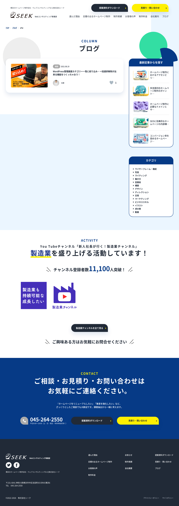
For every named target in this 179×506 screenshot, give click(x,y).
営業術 (138, 182)
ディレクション (142, 192)
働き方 (138, 179)
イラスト (139, 205)
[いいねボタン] (111, 83)
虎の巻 (138, 208)
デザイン (139, 188)
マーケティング (142, 198)
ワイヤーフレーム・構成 (146, 169)
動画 (137, 212)
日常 (137, 195)
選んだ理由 (92, 455)
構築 (137, 185)
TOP (7, 28)
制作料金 (92, 475)
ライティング (141, 175)
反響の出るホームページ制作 (100, 461)
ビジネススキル (142, 202)
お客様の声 (92, 468)
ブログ (14, 28)
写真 (137, 172)
